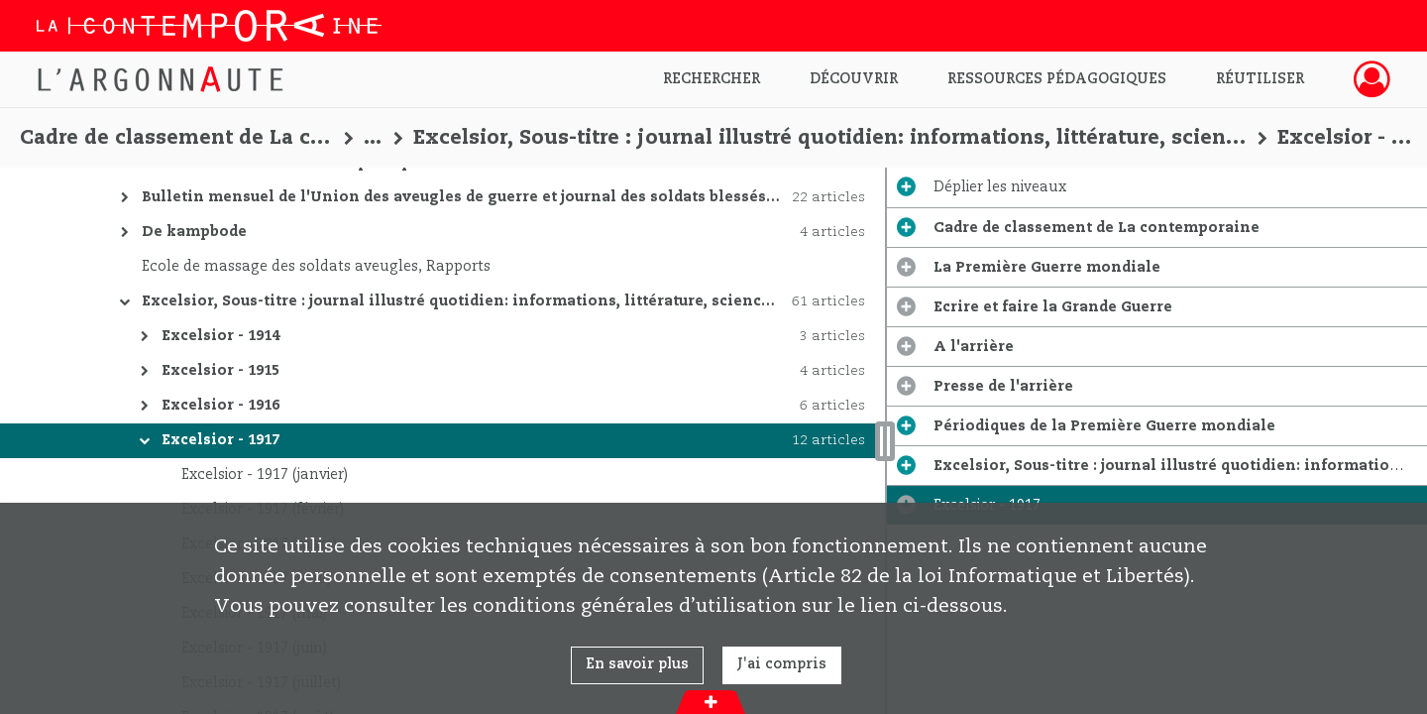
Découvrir (854, 79)
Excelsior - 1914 (220, 336)
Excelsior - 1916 (220, 406)
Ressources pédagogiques (1056, 79)
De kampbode (194, 232)
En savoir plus (637, 664)
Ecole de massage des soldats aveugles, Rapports (316, 267)
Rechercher (711, 79)
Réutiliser (1260, 79)
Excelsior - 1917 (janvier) (264, 475)
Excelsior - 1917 (220, 440)
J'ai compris (781, 664)
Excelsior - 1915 (220, 371)
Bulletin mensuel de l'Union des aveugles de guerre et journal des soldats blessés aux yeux (490, 197)
